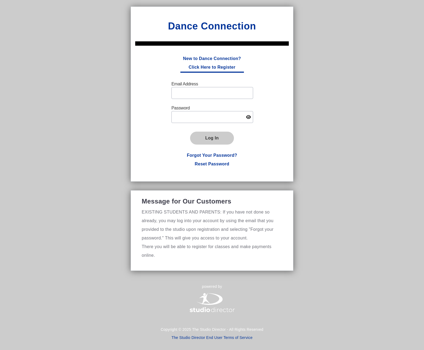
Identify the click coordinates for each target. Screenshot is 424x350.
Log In (212, 138)
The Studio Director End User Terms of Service (212, 337)
